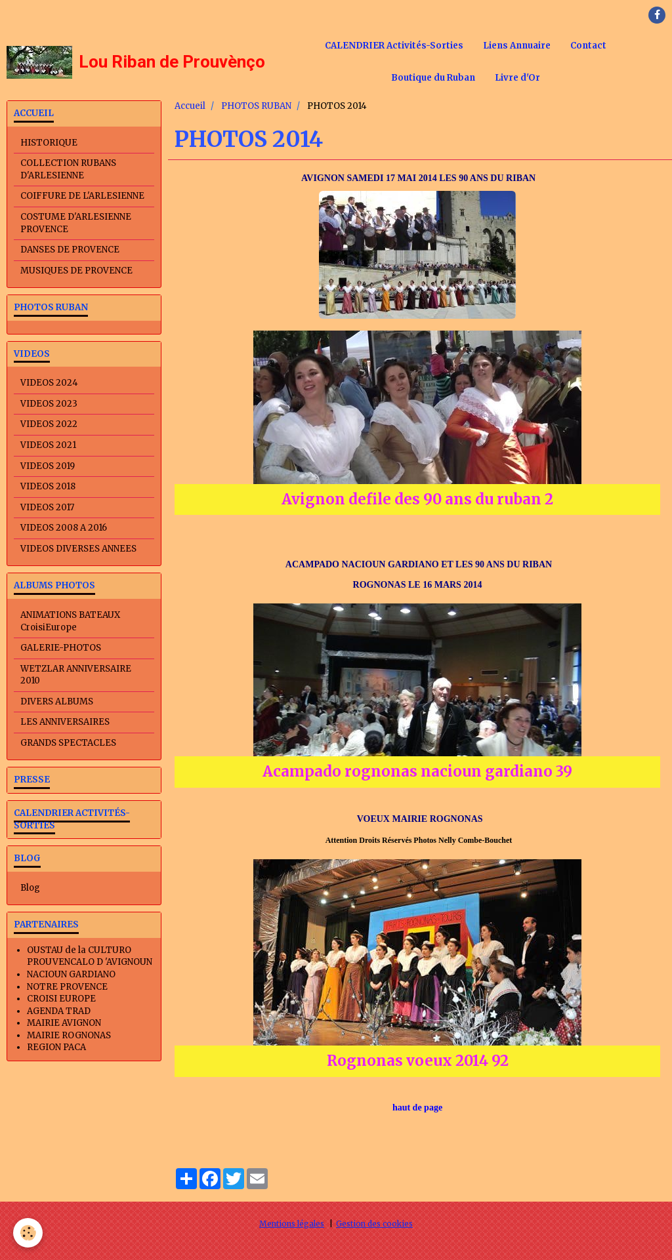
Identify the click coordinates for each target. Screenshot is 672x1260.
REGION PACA (56, 1047)
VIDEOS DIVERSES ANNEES (78, 548)
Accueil (190, 106)
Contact (588, 45)
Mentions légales (291, 1224)
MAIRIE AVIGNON (64, 1022)
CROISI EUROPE (61, 998)
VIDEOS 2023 (48, 403)
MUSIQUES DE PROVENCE (76, 270)
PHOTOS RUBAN (256, 106)
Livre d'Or (517, 77)
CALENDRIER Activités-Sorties (394, 45)
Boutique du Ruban (433, 77)
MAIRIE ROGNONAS (69, 1035)
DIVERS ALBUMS (56, 701)
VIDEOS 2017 (47, 507)
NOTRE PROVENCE (67, 986)
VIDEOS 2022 (48, 424)
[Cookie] (28, 1233)
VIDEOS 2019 (47, 466)
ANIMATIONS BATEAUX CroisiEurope (70, 621)
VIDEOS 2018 (47, 486)
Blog (30, 887)
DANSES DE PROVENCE (69, 249)
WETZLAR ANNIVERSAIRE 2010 (75, 675)
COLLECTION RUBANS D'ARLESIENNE (68, 169)
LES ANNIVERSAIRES (65, 721)
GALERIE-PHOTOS (60, 647)
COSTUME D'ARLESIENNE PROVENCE (75, 223)
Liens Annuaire (517, 45)
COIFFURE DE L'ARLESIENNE (82, 195)
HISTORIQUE (48, 142)
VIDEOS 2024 (49, 382)
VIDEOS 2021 (48, 445)
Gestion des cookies (374, 1224)
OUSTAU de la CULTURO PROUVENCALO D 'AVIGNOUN (89, 956)
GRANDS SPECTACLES (68, 742)
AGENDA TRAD (59, 1011)
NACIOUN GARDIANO (71, 974)
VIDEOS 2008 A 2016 (63, 527)
